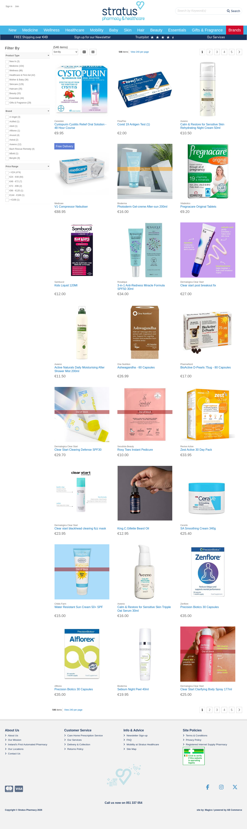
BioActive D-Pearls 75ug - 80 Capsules (205, 367)
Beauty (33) (15, 93)
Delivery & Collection (77, 744)
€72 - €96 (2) (15, 186)
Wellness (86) (16, 70)
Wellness (52, 30)
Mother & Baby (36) (18, 79)
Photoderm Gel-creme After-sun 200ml (142, 206)
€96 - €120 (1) (16, 190)
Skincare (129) (16, 84)
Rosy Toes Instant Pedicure (135, 449)
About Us (11, 735)
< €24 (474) (15, 172)
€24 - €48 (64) (16, 177)
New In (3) (14, 61)
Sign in (9, 6)
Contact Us (12, 753)
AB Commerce (234, 810)
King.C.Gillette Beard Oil (133, 528)
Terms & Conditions (195, 735)
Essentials (177, 30)
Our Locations (14, 749)
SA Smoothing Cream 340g (198, 528)
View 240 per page (140, 52)
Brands (234, 30)
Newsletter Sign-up (135, 735)
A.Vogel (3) (14, 117)
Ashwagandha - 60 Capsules (136, 367)
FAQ (127, 740)
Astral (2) (13, 140)
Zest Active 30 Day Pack (196, 449)
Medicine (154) (16, 66)
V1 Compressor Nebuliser (71, 206)
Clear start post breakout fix (198, 285)
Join (17, 6)
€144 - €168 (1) (16, 195)
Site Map (129, 749)
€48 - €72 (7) (15, 181)
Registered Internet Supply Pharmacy (205, 744)
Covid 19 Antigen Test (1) (133, 124)
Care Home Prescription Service (83, 735)
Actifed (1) (14, 121)
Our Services (73, 740)
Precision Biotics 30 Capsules (199, 607)
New (12, 30)
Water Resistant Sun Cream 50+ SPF (79, 607)
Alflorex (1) (14, 130)
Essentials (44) (16, 98)
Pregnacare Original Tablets (198, 206)
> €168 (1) (14, 199)
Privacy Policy (192, 740)
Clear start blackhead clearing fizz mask (80, 528)
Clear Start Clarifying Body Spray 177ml (206, 689)
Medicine (30, 30)
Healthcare (74, 30)
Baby (113, 30)
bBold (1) (13, 153)
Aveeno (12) (15, 144)
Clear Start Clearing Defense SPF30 (78, 449)
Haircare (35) (15, 89)
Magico (208, 810)
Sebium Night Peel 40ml (133, 689)
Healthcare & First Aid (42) (22, 75)
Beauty (156, 30)
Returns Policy (73, 749)
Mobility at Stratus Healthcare (141, 744)
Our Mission (13, 740)
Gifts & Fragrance (207, 30)
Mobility (96, 30)
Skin (127, 30)
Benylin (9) (14, 158)
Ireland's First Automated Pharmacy (26, 744)
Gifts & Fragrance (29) (20, 102)
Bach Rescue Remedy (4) (21, 149)
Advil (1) (13, 126)
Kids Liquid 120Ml (66, 285)
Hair (141, 30)
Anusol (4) (14, 135)
